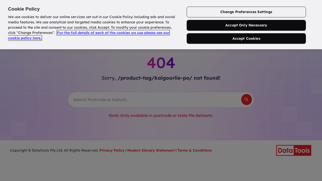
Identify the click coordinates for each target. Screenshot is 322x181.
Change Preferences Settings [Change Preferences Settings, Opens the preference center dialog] (246, 12)
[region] (161, 24)
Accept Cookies (246, 38)
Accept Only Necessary (246, 25)
